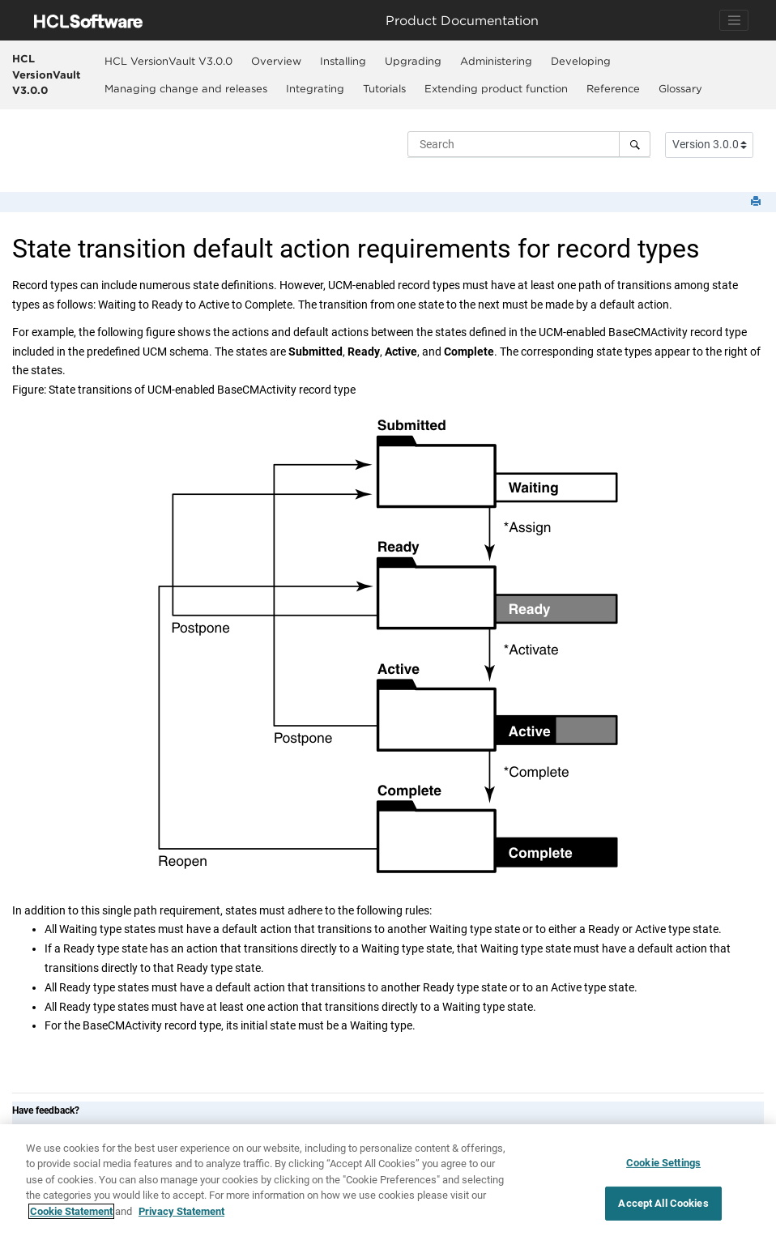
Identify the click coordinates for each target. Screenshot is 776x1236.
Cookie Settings (663, 1167)
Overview (276, 60)
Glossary (680, 88)
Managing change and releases (185, 88)
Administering (496, 60)
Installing (343, 60)
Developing (581, 60)
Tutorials (384, 88)
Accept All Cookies (663, 1208)
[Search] (634, 144)
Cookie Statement (71, 1217)
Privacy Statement (181, 1217)
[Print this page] (757, 202)
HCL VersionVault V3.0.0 (46, 74)
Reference (613, 88)
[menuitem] (168, 61)
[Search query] (528, 144)
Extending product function (496, 88)
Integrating (315, 88)
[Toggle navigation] (733, 20)
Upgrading (413, 60)
